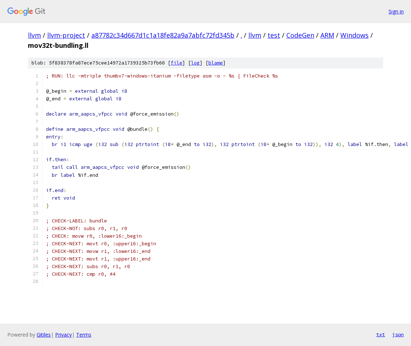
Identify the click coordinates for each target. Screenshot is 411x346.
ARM (327, 35)
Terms (83, 334)
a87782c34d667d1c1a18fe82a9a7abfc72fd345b (162, 35)
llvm (34, 35)
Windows (354, 35)
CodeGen (300, 35)
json (398, 334)
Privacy (63, 334)
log (195, 63)
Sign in (396, 11)
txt (380, 334)
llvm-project (66, 35)
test (273, 35)
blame (215, 63)
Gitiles (44, 334)
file (176, 63)
